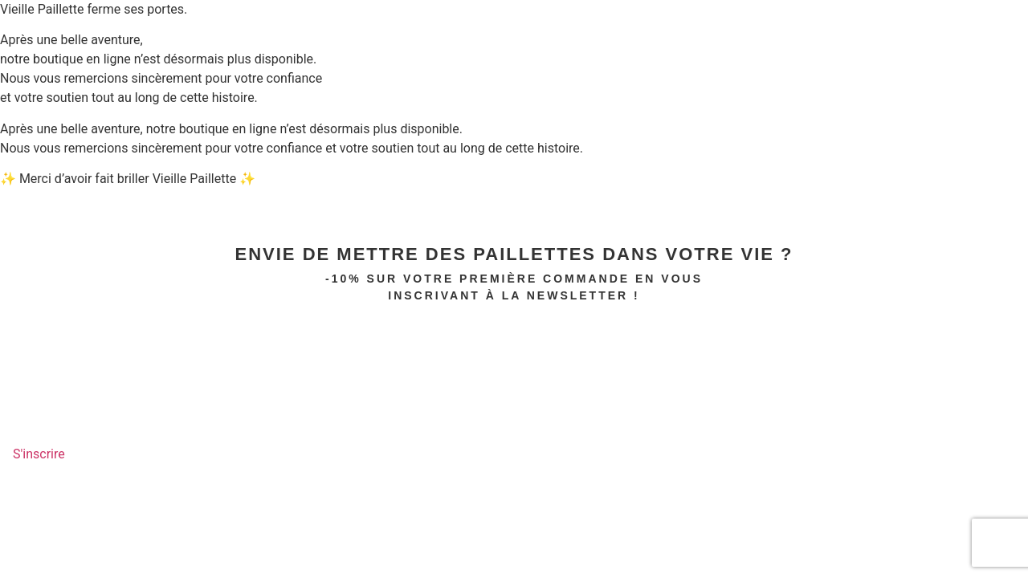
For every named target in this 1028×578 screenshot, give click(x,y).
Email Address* (50, 374)
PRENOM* (27, 315)
